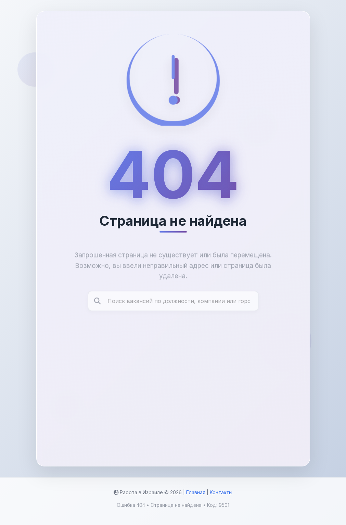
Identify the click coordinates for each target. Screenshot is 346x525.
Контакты (221, 492)
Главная (195, 492)
